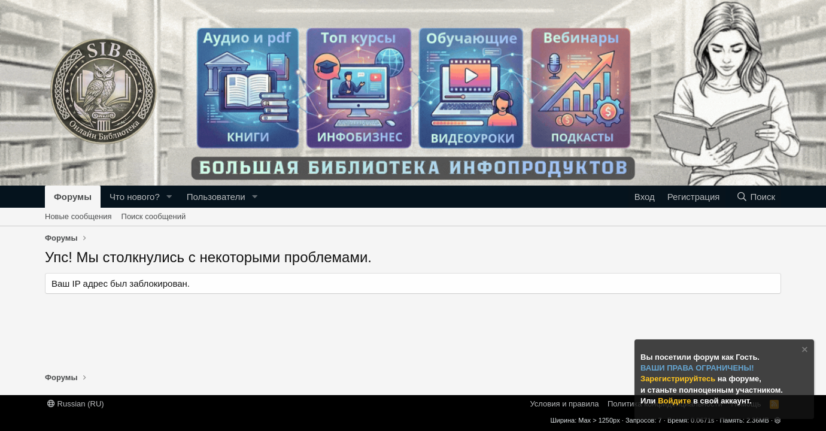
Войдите (675, 400)
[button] (169, 197)
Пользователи (216, 197)
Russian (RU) (75, 403)
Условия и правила (564, 403)
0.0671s (702, 420)
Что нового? (135, 197)
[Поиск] (755, 197)
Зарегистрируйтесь (679, 378)
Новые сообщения (78, 216)
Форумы (73, 197)
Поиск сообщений (154, 216)
